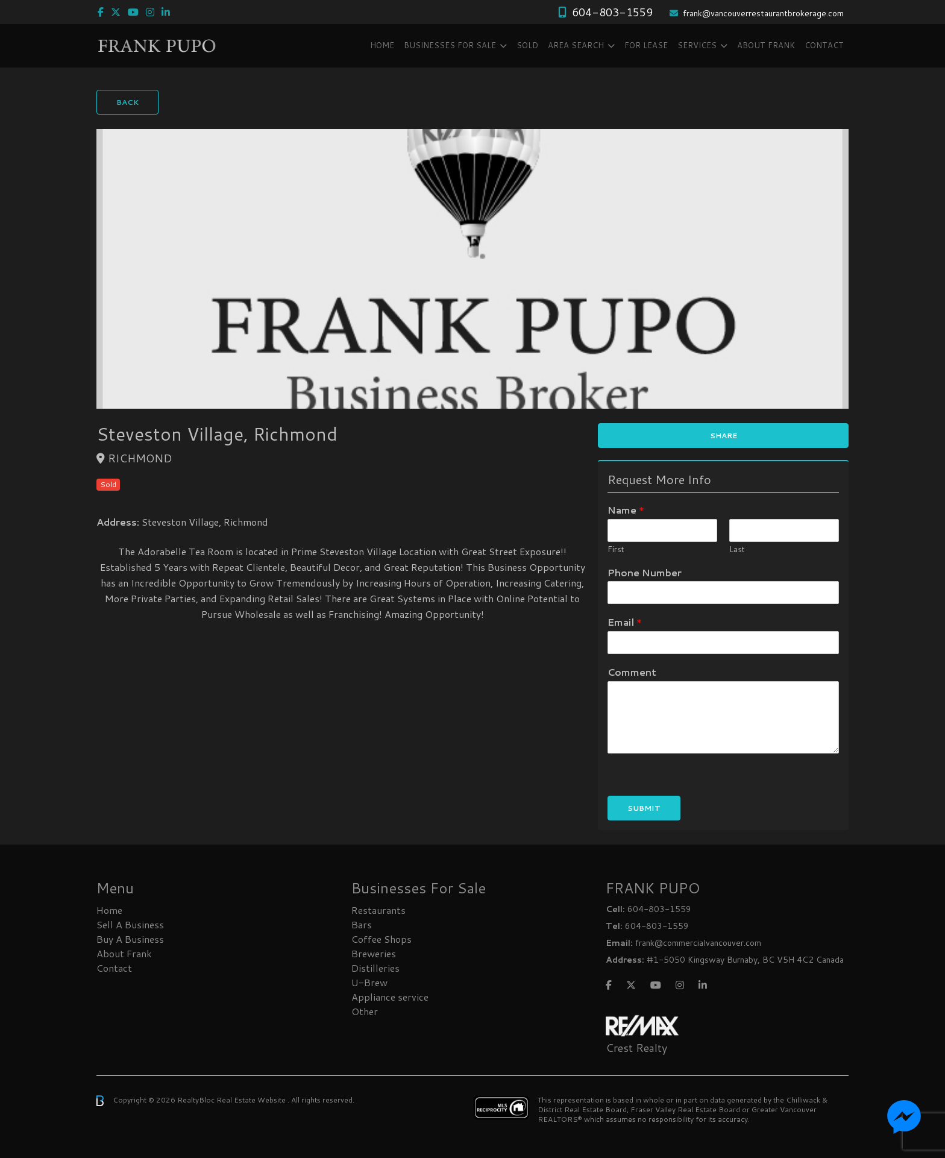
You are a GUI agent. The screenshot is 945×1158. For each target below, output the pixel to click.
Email (625, 622)
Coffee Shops (381, 939)
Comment (632, 672)
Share (723, 435)
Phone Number (645, 573)
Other (364, 1011)
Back (127, 102)
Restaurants (378, 910)
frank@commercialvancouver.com (698, 943)
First (616, 549)
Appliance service (390, 997)
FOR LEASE (646, 45)
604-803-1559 (612, 12)
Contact (824, 45)
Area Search (576, 45)
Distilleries (375, 968)
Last (737, 549)
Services (697, 45)
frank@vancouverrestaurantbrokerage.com (763, 13)
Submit (644, 808)
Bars (361, 924)
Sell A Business (130, 924)
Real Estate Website (251, 1100)
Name (626, 510)
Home (382, 45)
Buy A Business (130, 939)
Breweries (373, 953)
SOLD (527, 45)
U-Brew (369, 982)
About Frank (766, 45)
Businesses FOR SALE (450, 45)
